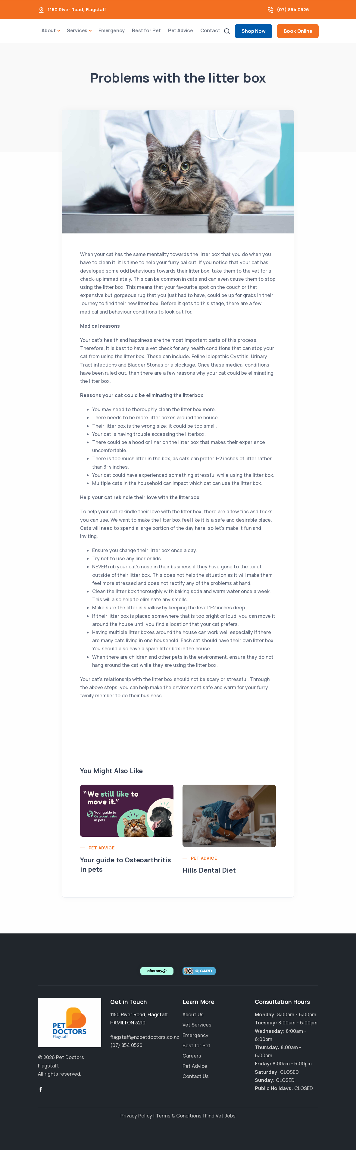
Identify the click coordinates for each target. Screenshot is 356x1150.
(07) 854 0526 (293, 9)
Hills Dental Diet (209, 870)
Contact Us (196, 1076)
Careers (192, 1055)
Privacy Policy (136, 1115)
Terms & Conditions (178, 1115)
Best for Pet (146, 30)
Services (77, 30)
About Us (193, 1014)
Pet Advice (180, 30)
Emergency (111, 30)
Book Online (298, 31)
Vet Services (197, 1024)
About (49, 30)
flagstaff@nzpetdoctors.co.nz (144, 1037)
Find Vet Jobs (220, 1115)
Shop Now (253, 31)
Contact (210, 30)
